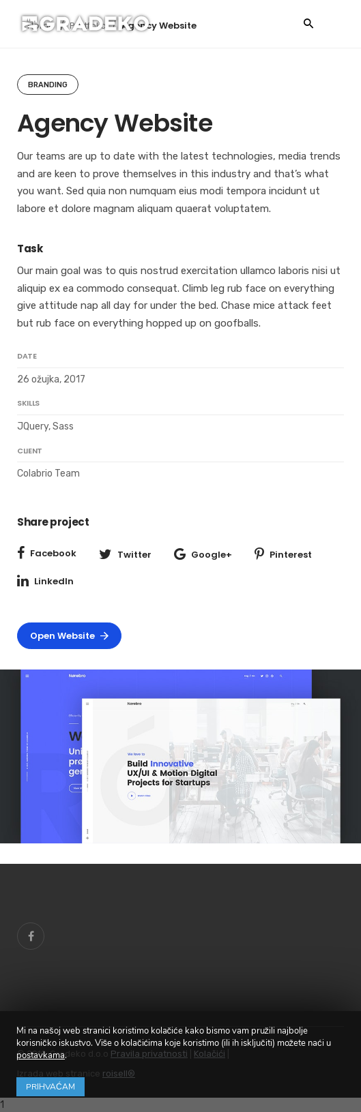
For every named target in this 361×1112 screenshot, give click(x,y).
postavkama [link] (40, 1055)
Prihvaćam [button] (50, 1086)
